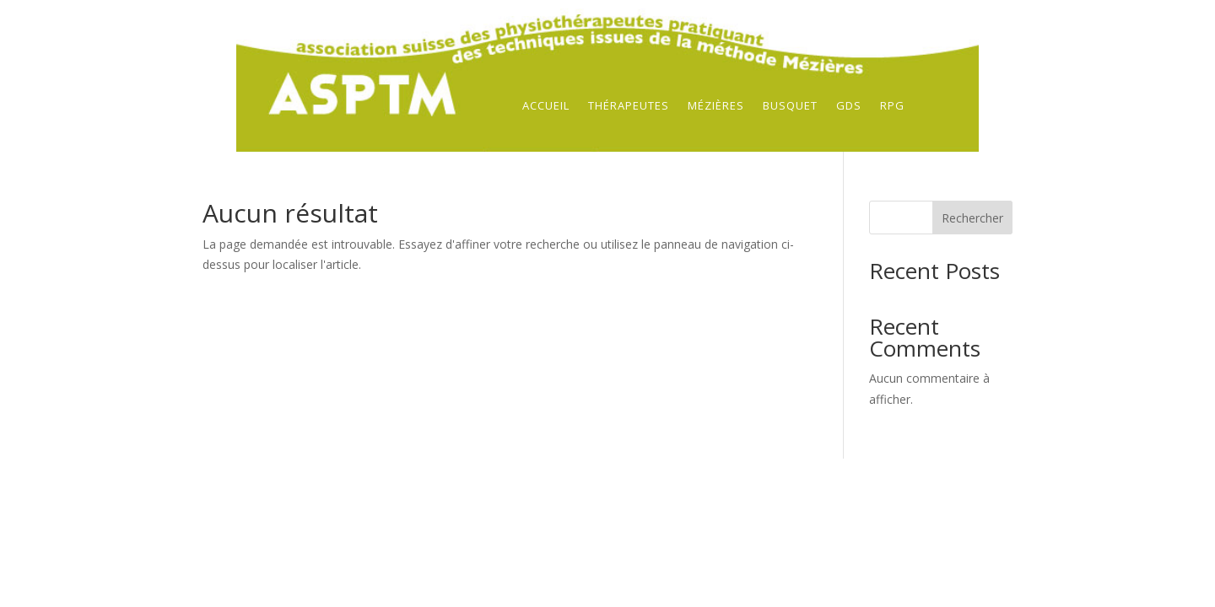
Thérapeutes (628, 106)
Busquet (790, 106)
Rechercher (972, 218)
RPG (892, 106)
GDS (848, 106)
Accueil (546, 106)
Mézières (716, 106)
